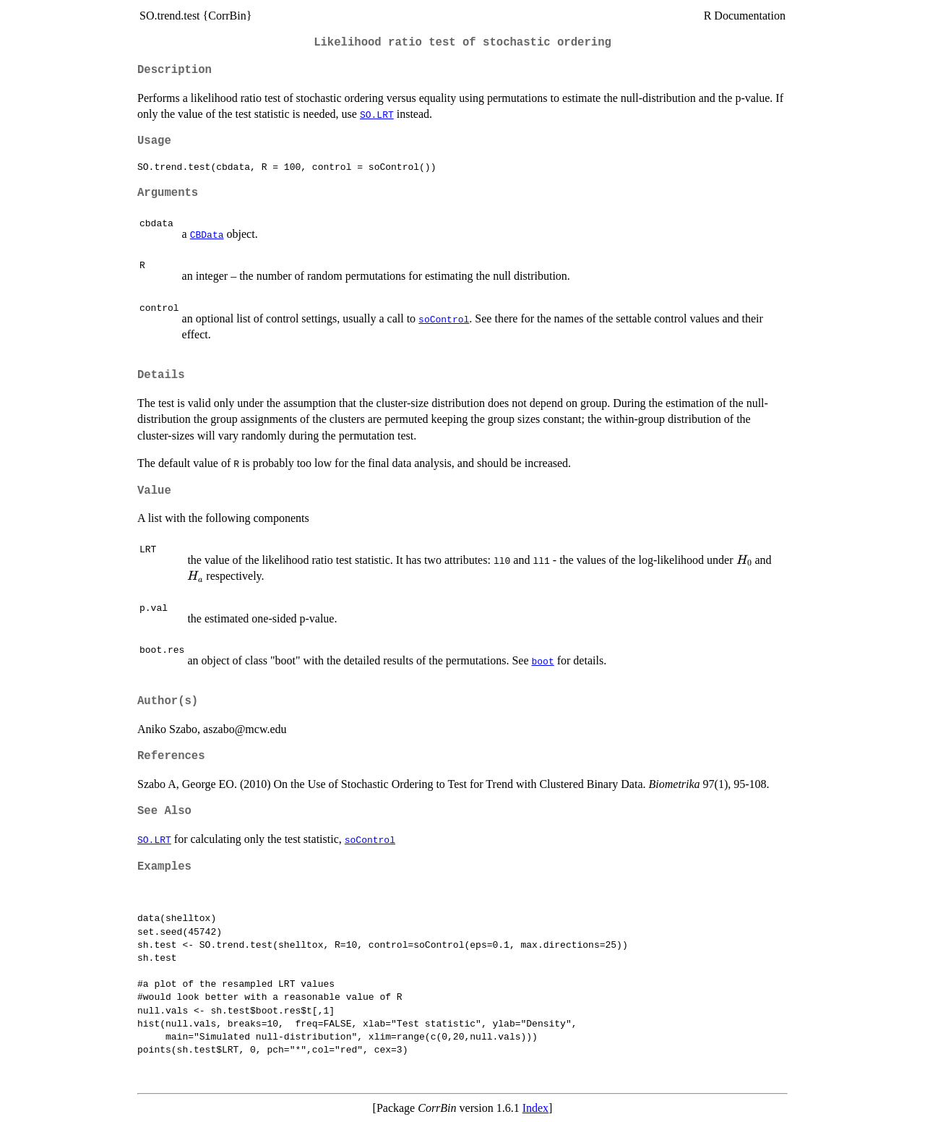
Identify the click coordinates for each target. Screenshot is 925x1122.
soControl (443, 318)
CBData (207, 234)
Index (535, 1108)
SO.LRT (377, 114)
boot (542, 660)
